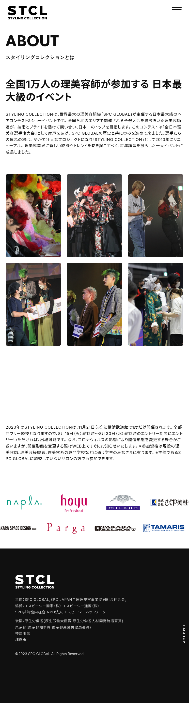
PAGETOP (184, 634)
